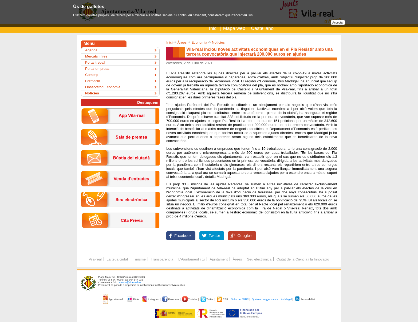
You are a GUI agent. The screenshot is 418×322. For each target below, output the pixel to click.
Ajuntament (219, 259)
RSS (222, 299)
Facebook (182, 235)
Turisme (139, 259)
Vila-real (95, 259)
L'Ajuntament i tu (191, 259)
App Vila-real (113, 299)
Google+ (244, 235)
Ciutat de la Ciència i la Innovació (303, 259)
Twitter (214, 235)
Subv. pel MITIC (240, 299)
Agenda (91, 50)
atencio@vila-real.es (130, 282)
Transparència (162, 259)
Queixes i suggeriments (265, 299)
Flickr (133, 299)
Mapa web (234, 28)
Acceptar (338, 22)
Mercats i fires (96, 56)
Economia (199, 42)
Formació (92, 81)
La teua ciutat (117, 259)
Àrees (182, 42)
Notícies (218, 42)
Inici (213, 28)
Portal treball (95, 62)
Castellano (262, 28)
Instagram (151, 299)
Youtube (190, 299)
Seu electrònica (259, 259)
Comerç (91, 75)
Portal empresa (97, 69)
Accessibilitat (305, 299)
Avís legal (286, 299)
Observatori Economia (102, 87)
